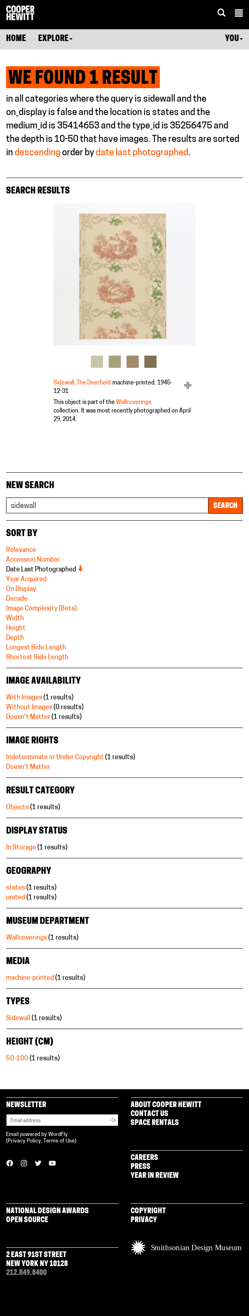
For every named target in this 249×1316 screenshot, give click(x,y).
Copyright (148, 1211)
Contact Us (149, 1114)
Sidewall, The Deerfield (82, 383)
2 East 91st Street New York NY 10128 (37, 1259)
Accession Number (33, 560)
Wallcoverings (133, 403)
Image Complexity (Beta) (41, 609)
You (234, 39)
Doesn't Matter (28, 717)
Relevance (21, 550)
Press (140, 1167)
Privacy (144, 1220)
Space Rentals (155, 1123)
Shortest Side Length (37, 657)
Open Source (27, 1220)
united (15, 898)
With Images (24, 698)
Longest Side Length (36, 648)
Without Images (29, 707)
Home (16, 39)
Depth (15, 638)
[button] (239, 14)
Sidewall (18, 1018)
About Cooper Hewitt (166, 1105)
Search (225, 506)
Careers (144, 1158)
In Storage (21, 848)
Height (16, 628)
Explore (55, 39)
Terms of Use (59, 1141)
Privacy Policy (24, 1141)
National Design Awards (47, 1211)
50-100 (17, 1058)
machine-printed (30, 978)
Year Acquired (26, 579)
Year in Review (155, 1176)
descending (37, 153)
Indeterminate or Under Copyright (55, 757)
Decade (17, 599)
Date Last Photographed (45, 570)
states (15, 888)
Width (15, 618)
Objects (17, 807)
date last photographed (142, 153)
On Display (21, 589)
